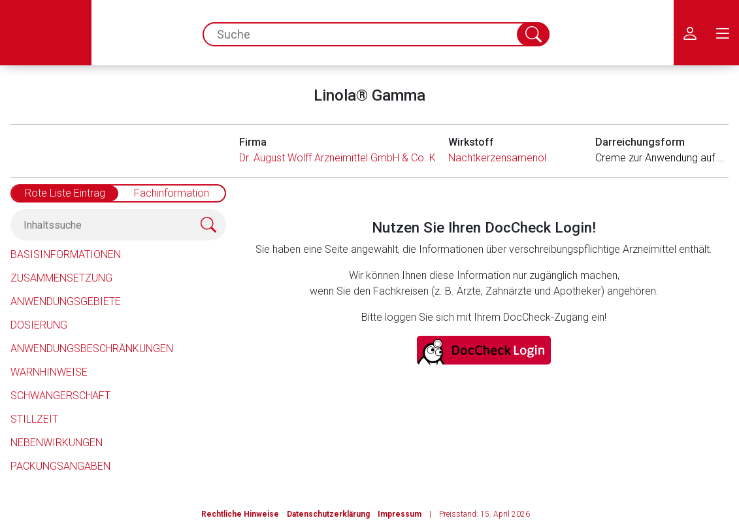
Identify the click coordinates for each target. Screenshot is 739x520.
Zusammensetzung (61, 278)
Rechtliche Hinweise (240, 514)
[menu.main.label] (722, 33)
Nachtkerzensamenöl (497, 158)
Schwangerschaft (60, 395)
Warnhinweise (49, 372)
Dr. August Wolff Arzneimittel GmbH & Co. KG (341, 158)
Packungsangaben (60, 466)
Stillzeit (34, 419)
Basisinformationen (65, 254)
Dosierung (38, 325)
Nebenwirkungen (56, 442)
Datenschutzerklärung (328, 514)
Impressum (399, 514)
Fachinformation (171, 193)
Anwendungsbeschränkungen (91, 348)
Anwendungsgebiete (65, 301)
